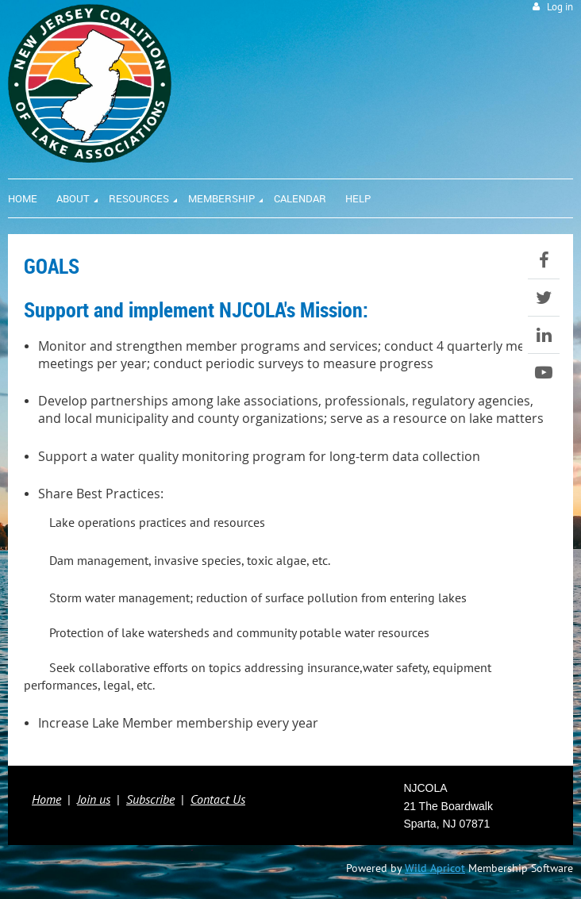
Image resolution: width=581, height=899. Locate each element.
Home (46, 799)
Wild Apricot (435, 868)
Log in (560, 6)
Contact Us (217, 799)
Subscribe (150, 799)
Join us (93, 799)
